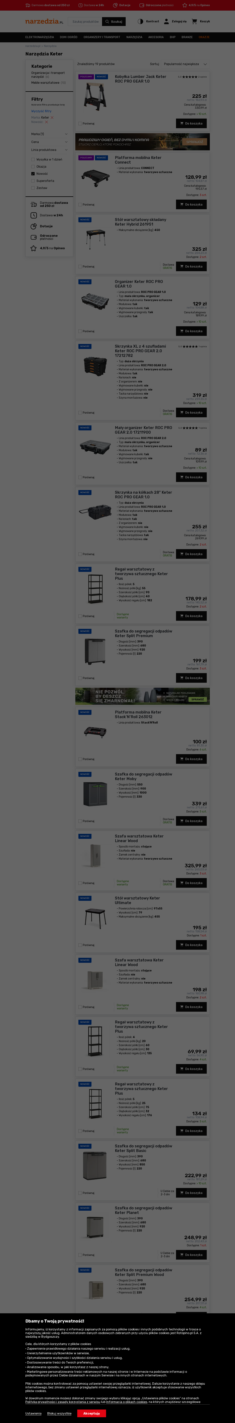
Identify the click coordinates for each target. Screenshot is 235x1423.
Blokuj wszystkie (59, 1413)
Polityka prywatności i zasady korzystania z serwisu (62, 1402)
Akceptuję (91, 1413)
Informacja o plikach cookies (126, 1402)
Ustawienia (33, 1413)
